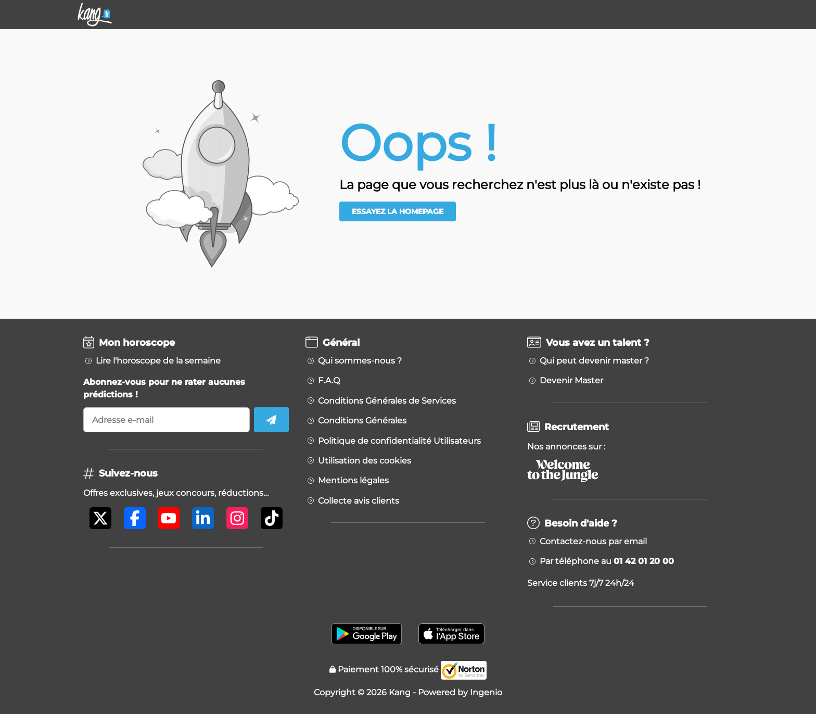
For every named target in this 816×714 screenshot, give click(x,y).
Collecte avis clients (358, 501)
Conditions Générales (362, 420)
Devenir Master (571, 380)
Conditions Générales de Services (387, 401)
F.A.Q (329, 380)
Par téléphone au (607, 561)
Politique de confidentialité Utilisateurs (399, 441)
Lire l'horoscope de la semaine (158, 361)
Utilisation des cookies (364, 461)
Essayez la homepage (397, 211)
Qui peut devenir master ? (594, 361)
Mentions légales (353, 480)
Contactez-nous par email (593, 541)
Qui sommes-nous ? (360, 361)
